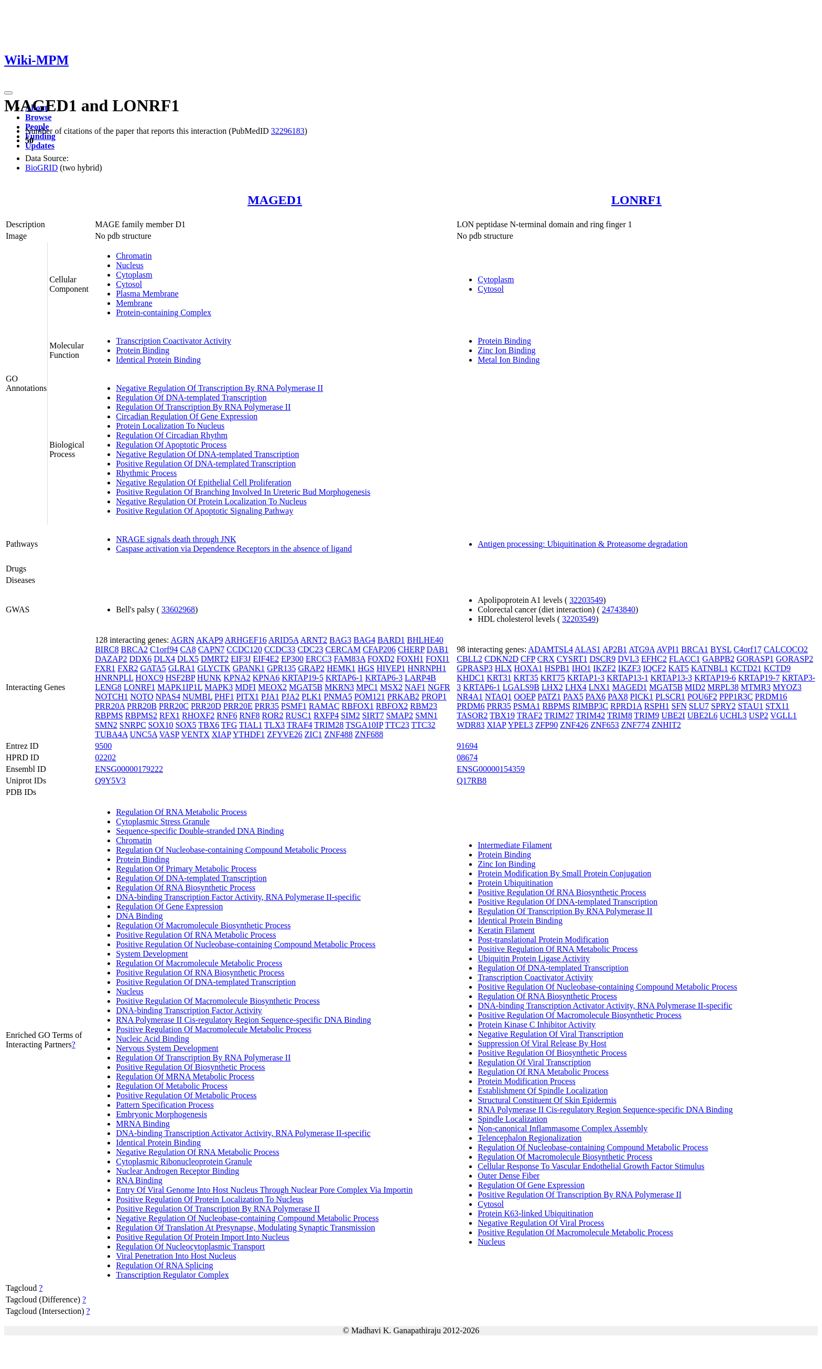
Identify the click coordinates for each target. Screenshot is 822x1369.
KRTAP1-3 (586, 677)
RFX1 (169, 715)
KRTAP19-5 (302, 677)
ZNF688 (369, 734)
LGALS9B (521, 687)
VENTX (195, 734)
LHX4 (576, 687)
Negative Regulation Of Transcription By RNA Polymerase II (219, 388)
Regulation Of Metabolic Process (172, 1085)
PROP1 (434, 696)
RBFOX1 (358, 706)
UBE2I (673, 715)
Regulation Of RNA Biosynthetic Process (185, 887)
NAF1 (415, 687)
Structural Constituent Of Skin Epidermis (547, 1100)
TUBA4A (111, 734)
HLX (503, 668)
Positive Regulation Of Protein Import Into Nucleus (202, 1237)
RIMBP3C (590, 706)
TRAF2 (530, 715)
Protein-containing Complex (163, 312)
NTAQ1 (498, 696)
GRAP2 (311, 668)
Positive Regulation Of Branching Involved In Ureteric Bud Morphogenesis (243, 491)
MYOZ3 (787, 687)
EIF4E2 (266, 658)
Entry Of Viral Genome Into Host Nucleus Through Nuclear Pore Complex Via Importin (264, 1189)
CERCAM (343, 649)
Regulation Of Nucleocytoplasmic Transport (190, 1246)
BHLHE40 (425, 639)
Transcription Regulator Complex (172, 1274)
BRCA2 (134, 649)
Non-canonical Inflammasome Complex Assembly (562, 1128)
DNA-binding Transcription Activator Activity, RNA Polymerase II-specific (243, 1133)
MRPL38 (723, 687)
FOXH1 (410, 658)
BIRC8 (106, 649)
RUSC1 (298, 715)
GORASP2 (794, 658)
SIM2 (350, 715)
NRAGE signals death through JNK (176, 539)
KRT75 (552, 677)
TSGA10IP (364, 724)
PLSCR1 (670, 696)
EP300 (292, 658)
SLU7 (699, 706)
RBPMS (109, 715)
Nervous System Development (167, 1048)
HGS (366, 668)
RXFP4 (326, 715)
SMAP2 (399, 715)
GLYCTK (213, 668)
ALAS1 (588, 649)
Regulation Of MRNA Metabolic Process (185, 1076)
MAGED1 (274, 200)
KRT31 (499, 677)
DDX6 (140, 658)
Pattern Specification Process (165, 1104)
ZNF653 (605, 724)
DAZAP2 (111, 658)
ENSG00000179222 (129, 769)
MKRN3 (339, 687)
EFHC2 (654, 658)
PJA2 (291, 696)
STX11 (777, 706)
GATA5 (153, 668)
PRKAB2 (403, 696)
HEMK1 (341, 668)
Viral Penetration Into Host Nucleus (176, 1255)
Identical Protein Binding (158, 359)
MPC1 (367, 687)
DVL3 (628, 658)
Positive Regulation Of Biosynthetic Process (190, 1067)
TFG (229, 724)
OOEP (524, 696)
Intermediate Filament (515, 845)
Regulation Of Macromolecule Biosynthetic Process (203, 925)
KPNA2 (237, 677)
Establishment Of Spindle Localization (543, 1090)
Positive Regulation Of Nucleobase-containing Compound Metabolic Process (245, 944)
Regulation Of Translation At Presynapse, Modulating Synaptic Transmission (245, 1227)
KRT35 (526, 677)
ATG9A (642, 649)
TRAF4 (299, 724)
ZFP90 (546, 724)
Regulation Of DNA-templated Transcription (191, 397)
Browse (38, 117)
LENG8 (108, 687)
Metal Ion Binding (508, 359)
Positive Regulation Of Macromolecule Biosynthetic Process (218, 1000)
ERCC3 (319, 658)
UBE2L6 (702, 715)
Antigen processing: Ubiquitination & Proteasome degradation (582, 543)
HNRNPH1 (426, 668)
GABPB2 (718, 658)
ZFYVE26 (284, 734)
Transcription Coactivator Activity (173, 340)
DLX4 (164, 658)
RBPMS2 (141, 715)
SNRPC (133, 724)
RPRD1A (626, 706)
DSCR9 (602, 658)
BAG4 (364, 639)
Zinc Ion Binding (506, 350)
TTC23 (397, 724)
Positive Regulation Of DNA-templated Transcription (206, 463)
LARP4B (420, 677)
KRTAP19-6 (715, 677)
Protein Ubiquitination (515, 882)
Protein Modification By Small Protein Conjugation (564, 873)
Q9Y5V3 (110, 780)
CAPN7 (211, 649)
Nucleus (129, 265)
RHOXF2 (198, 715)
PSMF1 (294, 706)
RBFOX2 (392, 706)
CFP (528, 658)
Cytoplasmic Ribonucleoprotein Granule (184, 1161)
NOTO (141, 696)
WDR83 (470, 724)
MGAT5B (305, 687)
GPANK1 (249, 668)
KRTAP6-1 (344, 677)
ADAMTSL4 (550, 649)
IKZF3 (629, 668)
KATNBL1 (709, 668)
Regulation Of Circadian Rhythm (172, 435)
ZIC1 (313, 734)
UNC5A (143, 734)
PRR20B (142, 706)
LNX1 (599, 687)
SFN (679, 706)
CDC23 (310, 649)
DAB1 (438, 649)
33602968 (178, 609)
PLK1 (311, 696)
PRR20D (206, 706)
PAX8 (618, 696)
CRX (546, 658)
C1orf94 (164, 649)
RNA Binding (139, 1180)
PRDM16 (771, 696)
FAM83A (349, 658)
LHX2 (552, 687)
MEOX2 (272, 687)
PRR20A (110, 706)
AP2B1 (614, 649)
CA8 (188, 649)
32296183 (288, 130)
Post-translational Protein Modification (543, 939)
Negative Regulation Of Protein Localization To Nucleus (211, 501)
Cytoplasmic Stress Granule (163, 821)
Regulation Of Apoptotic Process (171, 444)
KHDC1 (470, 677)
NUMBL (197, 696)
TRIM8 (619, 715)
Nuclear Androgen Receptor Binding (177, 1170)
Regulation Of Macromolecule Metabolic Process (199, 963)
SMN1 (426, 715)
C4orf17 (747, 649)
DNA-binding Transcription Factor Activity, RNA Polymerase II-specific (238, 897)
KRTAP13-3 (672, 677)
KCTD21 (746, 668)
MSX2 (391, 687)
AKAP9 (209, 639)
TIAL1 (250, 724)
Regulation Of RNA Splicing (164, 1265)
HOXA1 (528, 668)
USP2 (758, 715)
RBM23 (423, 706)
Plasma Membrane (147, 293)
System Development (152, 953)
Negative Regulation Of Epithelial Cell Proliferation (203, 482)
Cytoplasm (134, 274)
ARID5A (283, 639)
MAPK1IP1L (179, 687)
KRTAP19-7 (759, 677)
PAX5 (573, 696)
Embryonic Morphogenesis (161, 1114)
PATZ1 (549, 696)
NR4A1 (470, 696)
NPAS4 (167, 696)
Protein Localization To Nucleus (170, 425)
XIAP (221, 734)
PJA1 (270, 696)
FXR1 (105, 668)
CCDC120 (244, 649)
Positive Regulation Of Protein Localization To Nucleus (210, 1199)
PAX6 (596, 696)
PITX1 (247, 696)
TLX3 (274, 724)
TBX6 (208, 724)
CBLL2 (469, 658)
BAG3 (340, 639)
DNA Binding (139, 915)
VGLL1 (783, 715)
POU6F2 (702, 696)
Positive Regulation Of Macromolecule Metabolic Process (213, 1029)
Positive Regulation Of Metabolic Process (186, 1095)
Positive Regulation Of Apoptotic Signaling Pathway (204, 510)
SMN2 (106, 724)
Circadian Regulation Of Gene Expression (186, 416)
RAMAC (324, 706)
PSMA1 (526, 706)
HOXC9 (149, 677)
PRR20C (174, 706)
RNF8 (249, 715)
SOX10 (161, 724)
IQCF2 (654, 668)
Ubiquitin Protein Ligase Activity (534, 958)
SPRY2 (723, 706)
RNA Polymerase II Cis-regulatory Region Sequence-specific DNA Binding (243, 1019)
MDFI (245, 687)
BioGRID (41, 167)
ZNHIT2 (666, 724)
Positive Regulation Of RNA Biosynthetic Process (200, 972)
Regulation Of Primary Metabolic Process (186, 868)
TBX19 (502, 715)
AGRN (182, 639)
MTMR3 (756, 687)
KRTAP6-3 (384, 677)
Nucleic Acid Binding (152, 1038)
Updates (40, 145)
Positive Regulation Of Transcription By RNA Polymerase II (218, 1208)
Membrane (134, 303)
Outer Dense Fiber (508, 1175)
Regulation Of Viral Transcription (534, 1062)
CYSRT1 (572, 658)
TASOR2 (472, 715)
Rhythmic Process (146, 473)
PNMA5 (338, 696)
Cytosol (129, 284)
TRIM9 (646, 715)
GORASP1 (755, 658)
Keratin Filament (506, 930)
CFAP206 (379, 649)
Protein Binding (142, 350)
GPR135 (281, 668)
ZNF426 (574, 724)
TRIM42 (590, 715)
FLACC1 (684, 658)
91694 (467, 745)
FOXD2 (381, 658)
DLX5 (188, 658)
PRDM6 (470, 706)
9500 (103, 745)
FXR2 (127, 668)
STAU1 (750, 706)
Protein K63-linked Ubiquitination (535, 1213)
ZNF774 (635, 724)
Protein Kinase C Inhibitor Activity (537, 1024)
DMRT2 (215, 658)
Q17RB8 (471, 780)
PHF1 (224, 696)
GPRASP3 (474, 668)
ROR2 (273, 715)
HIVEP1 (390, 668)
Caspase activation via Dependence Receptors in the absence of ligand (234, 548)
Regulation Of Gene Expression (169, 906)
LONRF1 (636, 200)
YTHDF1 (249, 734)
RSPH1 (656, 706)
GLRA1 (182, 668)
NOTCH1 (111, 696)
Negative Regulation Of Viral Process (541, 1222)
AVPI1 (667, 649)
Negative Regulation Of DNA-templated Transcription (207, 454)
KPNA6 (266, 677)
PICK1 (641, 696)
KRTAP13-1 (627, 677)
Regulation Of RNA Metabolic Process (181, 812)
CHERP (411, 649)
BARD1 (391, 639)
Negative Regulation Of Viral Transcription (550, 1034)
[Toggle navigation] (8, 92)
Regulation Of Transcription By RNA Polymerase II (203, 406)
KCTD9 (777, 668)
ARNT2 (314, 639)
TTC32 (423, 724)
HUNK (209, 677)
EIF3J (241, 658)
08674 (467, 757)
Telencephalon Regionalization (529, 1137)
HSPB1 (557, 668)
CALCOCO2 (786, 649)
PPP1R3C (736, 696)
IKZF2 (604, 668)
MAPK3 (218, 687)
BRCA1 (694, 649)
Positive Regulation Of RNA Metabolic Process (196, 934)
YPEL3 (520, 724)
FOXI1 (437, 658)
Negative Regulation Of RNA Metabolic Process (197, 1152)
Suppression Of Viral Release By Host (542, 1043)
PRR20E (238, 706)
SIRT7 (373, 715)
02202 (105, 757)
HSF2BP (180, 677)
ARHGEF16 (246, 639)
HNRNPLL (114, 677)
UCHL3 (733, 715)
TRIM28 (329, 724)
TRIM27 (559, 715)
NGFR (439, 687)
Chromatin (134, 255)
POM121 (369, 696)
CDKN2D (501, 658)
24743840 (618, 609)
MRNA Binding (143, 1123)
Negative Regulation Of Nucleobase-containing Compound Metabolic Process (247, 1218)
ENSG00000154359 (491, 769)
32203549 (586, 600)
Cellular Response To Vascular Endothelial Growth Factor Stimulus (591, 1166)
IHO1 (581, 668)
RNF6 (227, 715)
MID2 (695, 687)
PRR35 (267, 706)
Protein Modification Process (527, 1081)
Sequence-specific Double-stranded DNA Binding (200, 830)
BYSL (720, 649)
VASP (169, 734)
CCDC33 (280, 649)
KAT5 (678, 668)
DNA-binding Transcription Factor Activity (189, 1010)
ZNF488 (339, 734)
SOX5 (186, 724)
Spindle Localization (512, 1119)
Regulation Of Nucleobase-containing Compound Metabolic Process (231, 849)
